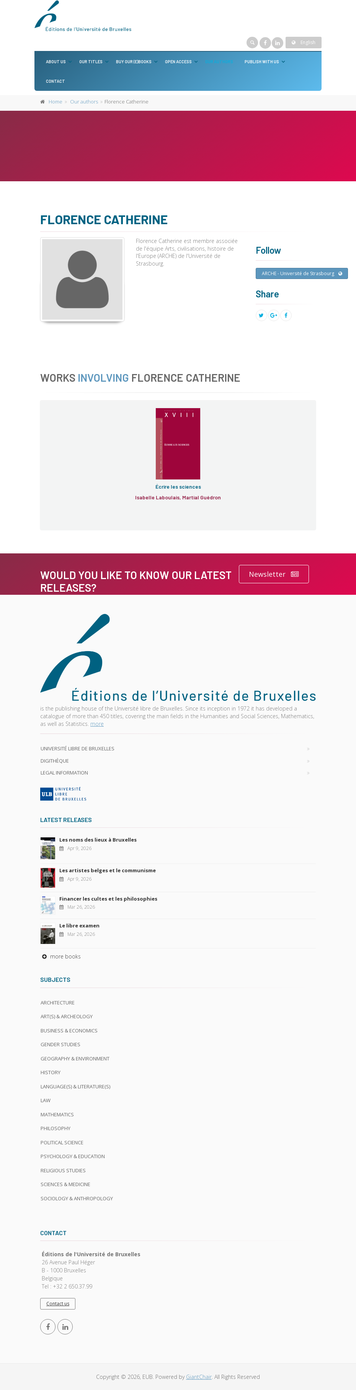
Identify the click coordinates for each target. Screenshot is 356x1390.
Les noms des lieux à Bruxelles (98, 839)
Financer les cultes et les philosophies (108, 898)
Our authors (219, 61)
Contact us (57, 1303)
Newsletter (274, 574)
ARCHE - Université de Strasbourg (302, 273)
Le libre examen (79, 925)
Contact (55, 81)
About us (56, 61)
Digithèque (55, 760)
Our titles (91, 61)
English (303, 42)
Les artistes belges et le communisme (107, 870)
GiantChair (199, 1376)
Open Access (178, 61)
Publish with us (262, 61)
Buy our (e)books (134, 61)
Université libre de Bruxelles (77, 748)
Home (55, 101)
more (97, 723)
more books (60, 956)
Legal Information (64, 772)
